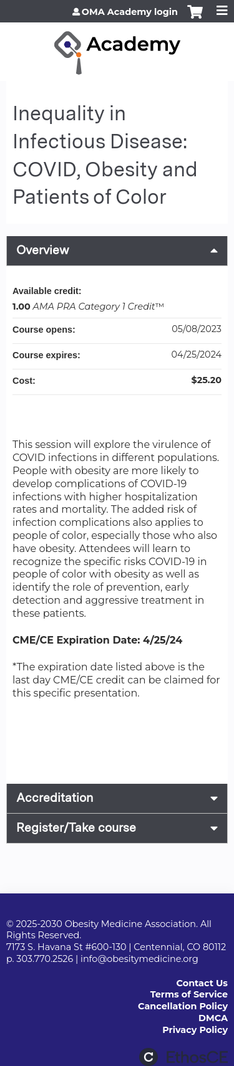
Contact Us (202, 983)
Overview (42, 250)
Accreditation (54, 798)
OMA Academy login (130, 11)
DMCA (213, 1018)
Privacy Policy (195, 1029)
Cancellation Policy (183, 1006)
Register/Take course (76, 828)
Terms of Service (189, 994)
